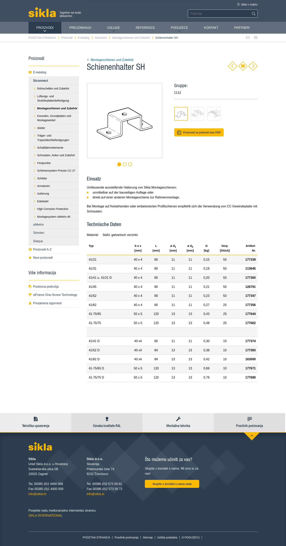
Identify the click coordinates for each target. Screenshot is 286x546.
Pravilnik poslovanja (127, 537)
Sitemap (148, 537)
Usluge (113, 29)
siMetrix (38, 224)
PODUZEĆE (179, 29)
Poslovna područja (44, 286)
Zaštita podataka (167, 537)
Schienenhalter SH (166, 37)
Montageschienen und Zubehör (133, 37)
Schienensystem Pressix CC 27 (54, 170)
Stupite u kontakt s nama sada (172, 484)
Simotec (38, 232)
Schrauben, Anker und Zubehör (54, 155)
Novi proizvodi (41, 257)
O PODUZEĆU (191, 537)
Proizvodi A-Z (40, 249)
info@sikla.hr (38, 494)
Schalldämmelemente (48, 147)
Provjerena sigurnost (45, 303)
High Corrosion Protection (50, 208)
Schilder (40, 178)
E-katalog (85, 37)
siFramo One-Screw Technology (53, 294)
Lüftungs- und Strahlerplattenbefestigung (51, 98)
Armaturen (41, 186)
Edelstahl (41, 201)
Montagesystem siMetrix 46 (51, 216)
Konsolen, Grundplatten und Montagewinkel (52, 118)
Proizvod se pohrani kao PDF (199, 133)
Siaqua (38, 241)
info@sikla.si (95, 494)
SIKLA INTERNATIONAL (46, 515)
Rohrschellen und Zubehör (51, 88)
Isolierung (41, 193)
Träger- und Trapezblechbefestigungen (51, 137)
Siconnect (103, 37)
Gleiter (39, 128)
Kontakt (211, 27)
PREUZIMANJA (80, 27)
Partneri (241, 27)
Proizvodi (44, 29)
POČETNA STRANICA (44, 37)
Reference (145, 27)
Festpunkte (42, 163)
